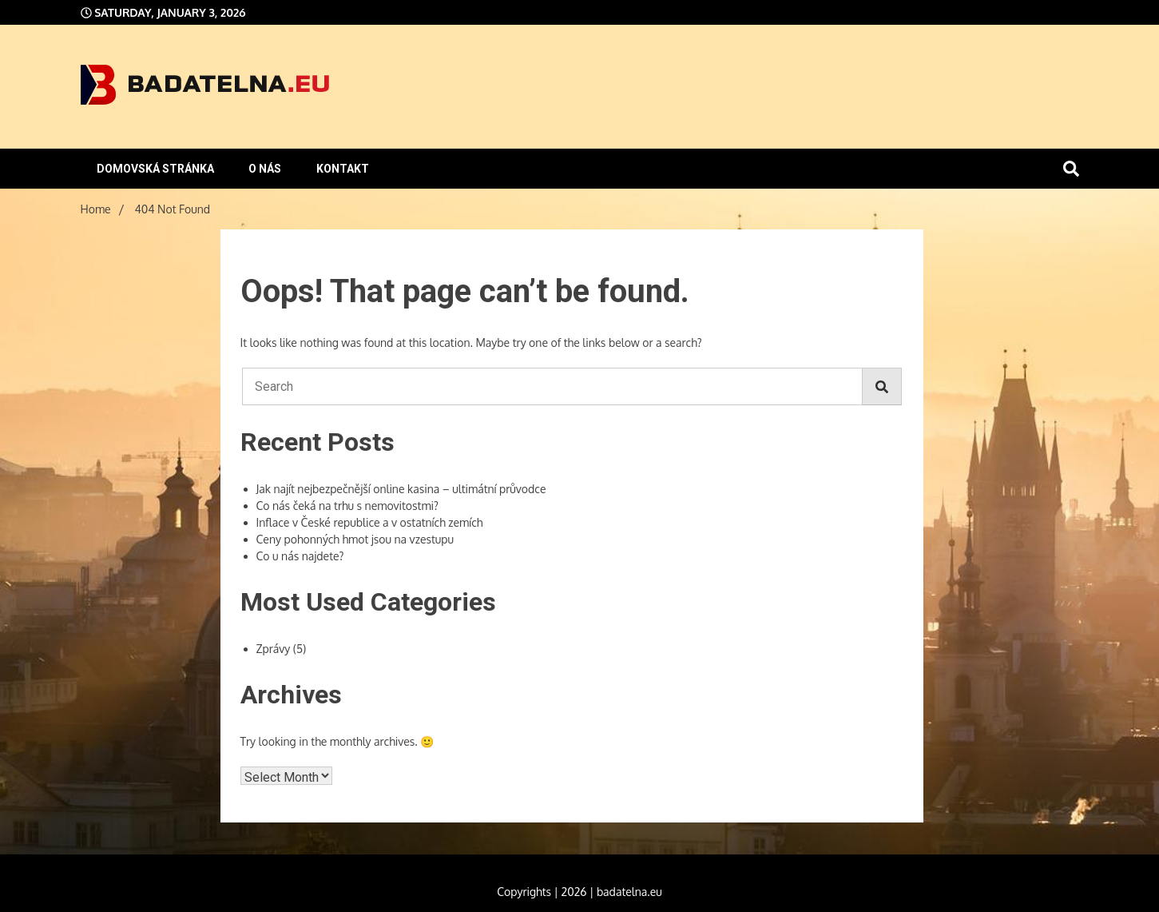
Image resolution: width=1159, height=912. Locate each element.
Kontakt (342, 168)
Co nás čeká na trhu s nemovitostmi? (347, 505)
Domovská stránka (155, 168)
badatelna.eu (629, 891)
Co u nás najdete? (300, 556)
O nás (264, 168)
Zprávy (273, 648)
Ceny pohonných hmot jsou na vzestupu (355, 539)
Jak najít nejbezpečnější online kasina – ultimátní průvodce (401, 489)
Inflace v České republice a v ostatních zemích (369, 522)
